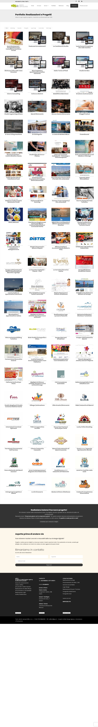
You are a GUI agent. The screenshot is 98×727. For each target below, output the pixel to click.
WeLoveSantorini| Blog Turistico (13, 338)
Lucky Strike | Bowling (84, 427)
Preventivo (74, 5)
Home (32, 5)
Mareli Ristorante (37, 114)
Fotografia (26, 28)
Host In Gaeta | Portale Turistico (84, 201)
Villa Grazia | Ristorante (60, 405)
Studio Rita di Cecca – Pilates (37, 155)
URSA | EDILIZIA (13, 222)
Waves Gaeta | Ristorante (61, 114)
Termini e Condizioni (66, 612)
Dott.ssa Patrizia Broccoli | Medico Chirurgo (84, 155)
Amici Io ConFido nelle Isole (84, 471)
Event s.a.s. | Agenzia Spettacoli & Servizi (84, 449)
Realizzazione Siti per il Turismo (71, 589)
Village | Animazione (37, 405)
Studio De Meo (84, 71)
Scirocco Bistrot (37, 94)
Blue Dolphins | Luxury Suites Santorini (37, 293)
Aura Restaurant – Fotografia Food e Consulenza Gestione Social (13, 48)
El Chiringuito (37, 134)
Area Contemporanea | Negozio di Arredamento (37, 471)
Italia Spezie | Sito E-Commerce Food (13, 178)
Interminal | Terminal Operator (13, 427)
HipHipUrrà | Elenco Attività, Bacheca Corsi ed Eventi (37, 316)
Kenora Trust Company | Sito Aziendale (61, 201)
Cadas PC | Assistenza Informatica (84, 492)
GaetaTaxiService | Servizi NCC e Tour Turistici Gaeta (84, 223)
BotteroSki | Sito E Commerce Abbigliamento (13, 248)
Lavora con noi (67, 598)
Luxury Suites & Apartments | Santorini (13, 293)
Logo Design (33, 28)
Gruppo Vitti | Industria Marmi (84, 338)
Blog (67, 5)
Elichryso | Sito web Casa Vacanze (13, 71)
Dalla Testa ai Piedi (61, 71)
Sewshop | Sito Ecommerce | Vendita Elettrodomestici (37, 179)
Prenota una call (83, 5)
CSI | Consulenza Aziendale (61, 383)
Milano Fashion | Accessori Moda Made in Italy (61, 248)
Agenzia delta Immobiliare (84, 178)
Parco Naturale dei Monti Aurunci (13, 471)
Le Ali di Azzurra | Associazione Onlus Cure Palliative (37, 360)
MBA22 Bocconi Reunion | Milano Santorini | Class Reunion (61, 223)
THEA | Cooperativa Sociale (37, 427)
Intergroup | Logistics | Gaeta (14, 492)
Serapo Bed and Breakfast (61, 338)
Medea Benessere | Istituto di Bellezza (61, 293)
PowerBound (84, 134)
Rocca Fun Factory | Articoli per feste (61, 427)
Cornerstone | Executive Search (13, 360)
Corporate (19, 28)
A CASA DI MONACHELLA (60, 134)
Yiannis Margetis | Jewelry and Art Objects (84, 360)
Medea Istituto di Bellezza (61, 492)
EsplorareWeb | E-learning (37, 201)
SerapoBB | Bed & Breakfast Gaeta (84, 270)
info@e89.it (45, 584)
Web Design (48, 28)
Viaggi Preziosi (84, 114)
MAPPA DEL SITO (67, 601)
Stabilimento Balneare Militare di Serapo (84, 293)
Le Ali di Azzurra (37, 492)
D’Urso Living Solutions (13, 134)
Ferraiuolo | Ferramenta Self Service (13, 449)
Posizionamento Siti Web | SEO (71, 582)
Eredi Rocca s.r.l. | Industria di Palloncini (61, 471)
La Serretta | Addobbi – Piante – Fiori (37, 270)
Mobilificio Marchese (60, 94)
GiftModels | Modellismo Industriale (84, 247)
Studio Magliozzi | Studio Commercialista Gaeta (13, 406)
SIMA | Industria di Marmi (84, 405)
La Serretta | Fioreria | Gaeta (60, 270)
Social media (41, 28)
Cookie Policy (42, 612)
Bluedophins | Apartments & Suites (13, 315)
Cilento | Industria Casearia (37, 449)
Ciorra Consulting (13, 94)
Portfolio (54, 5)
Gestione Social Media (69, 584)
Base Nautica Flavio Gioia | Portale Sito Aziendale (61, 178)
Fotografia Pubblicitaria (69, 591)
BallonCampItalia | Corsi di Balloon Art (84, 383)
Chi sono (39, 5)
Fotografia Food (67, 593)
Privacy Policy (18, 612)
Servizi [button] (46, 6)
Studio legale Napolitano (13, 114)
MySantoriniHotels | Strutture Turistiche (84, 315)
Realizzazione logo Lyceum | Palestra (61, 315)
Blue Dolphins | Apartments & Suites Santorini (37, 72)
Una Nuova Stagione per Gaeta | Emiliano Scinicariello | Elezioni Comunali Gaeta (37, 224)
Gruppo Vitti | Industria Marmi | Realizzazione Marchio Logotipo (13, 271)
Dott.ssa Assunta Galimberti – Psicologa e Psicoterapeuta (61, 156)
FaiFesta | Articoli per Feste (13, 383)
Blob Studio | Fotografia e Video (37, 338)
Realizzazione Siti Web (69, 580)
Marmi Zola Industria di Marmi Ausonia (60, 449)
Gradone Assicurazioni (84, 94)
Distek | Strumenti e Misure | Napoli (37, 247)
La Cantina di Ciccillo (60, 46)
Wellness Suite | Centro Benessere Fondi (13, 201)
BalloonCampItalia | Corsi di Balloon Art (61, 360)
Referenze (61, 5)
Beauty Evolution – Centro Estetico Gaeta (14, 155)
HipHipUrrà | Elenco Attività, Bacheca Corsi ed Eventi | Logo (37, 383)
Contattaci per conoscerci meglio (49, 521)
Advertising (12, 28)
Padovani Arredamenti (37, 46)
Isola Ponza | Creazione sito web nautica (84, 47)
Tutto (7, 28)
